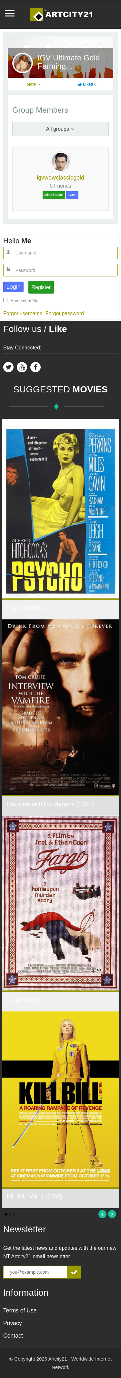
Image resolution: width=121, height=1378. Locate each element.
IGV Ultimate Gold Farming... (68, 61)
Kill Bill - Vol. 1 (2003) (34, 1196)
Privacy (12, 1323)
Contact (13, 1335)
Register (41, 287)
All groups (60, 129)
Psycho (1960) (25, 608)
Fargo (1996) (23, 1000)
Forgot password (64, 313)
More (34, 84)
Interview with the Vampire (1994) (50, 804)
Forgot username (23, 313)
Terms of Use (20, 1310)
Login (13, 287)
